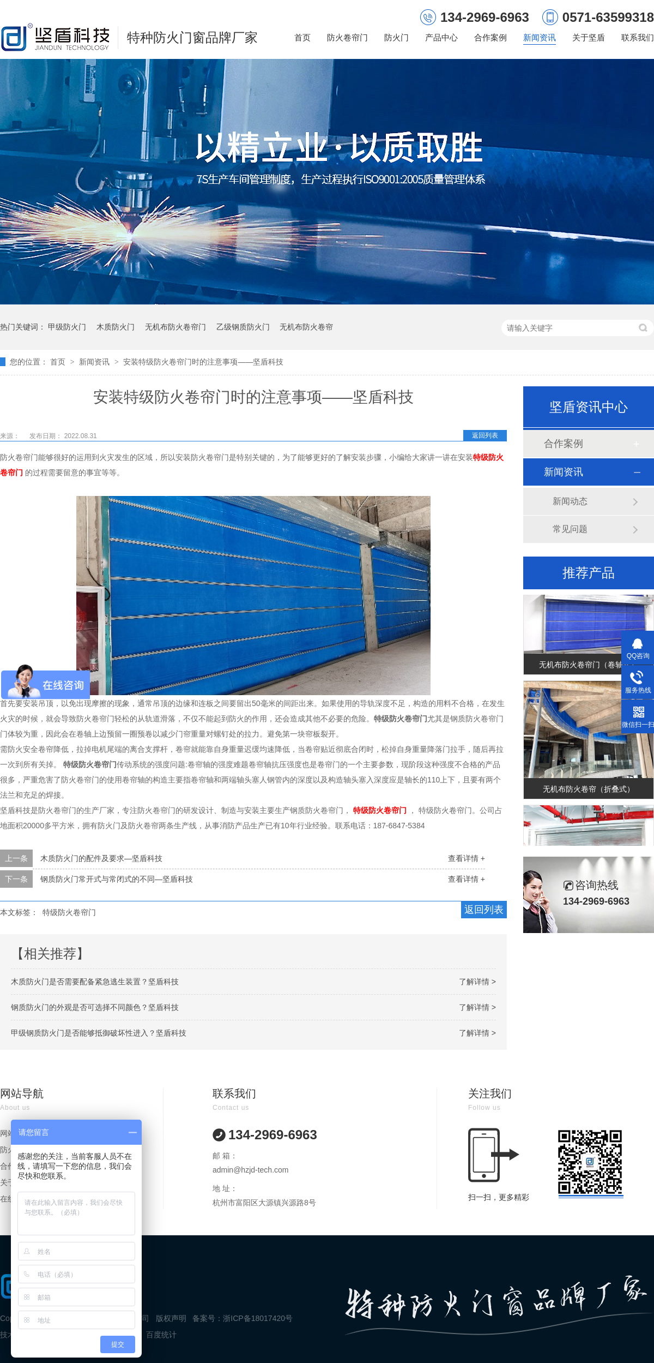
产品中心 (441, 37)
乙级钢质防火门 (243, 326)
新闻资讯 (539, 37)
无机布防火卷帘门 (175, 326)
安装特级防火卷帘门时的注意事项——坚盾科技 (203, 361)
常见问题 (570, 529)
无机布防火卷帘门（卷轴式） (588, 666)
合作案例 (490, 37)
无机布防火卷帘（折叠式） (588, 790)
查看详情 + (466, 858)
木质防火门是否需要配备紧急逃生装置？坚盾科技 (95, 981)
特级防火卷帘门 (69, 912)
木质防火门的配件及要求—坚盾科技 (101, 858)
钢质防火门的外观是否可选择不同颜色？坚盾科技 (95, 1007)
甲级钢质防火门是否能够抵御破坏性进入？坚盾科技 (98, 1033)
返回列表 (485, 435)
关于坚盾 (588, 37)
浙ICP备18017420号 (258, 1318)
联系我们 (637, 37)
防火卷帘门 (347, 37)
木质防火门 (115, 326)
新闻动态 (570, 501)
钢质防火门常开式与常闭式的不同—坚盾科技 (116, 879)
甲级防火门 (67, 326)
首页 (302, 37)
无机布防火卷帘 (306, 326)
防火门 (396, 37)
